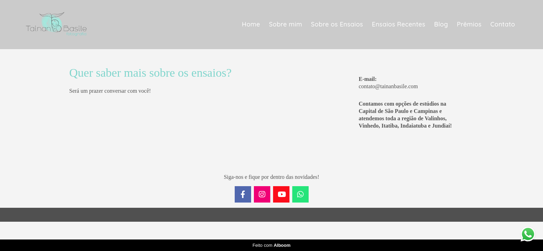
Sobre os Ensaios (337, 24)
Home (251, 24)
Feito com (271, 245)
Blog (441, 24)
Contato (502, 24)
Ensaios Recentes (398, 24)
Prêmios (469, 24)
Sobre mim (285, 24)
